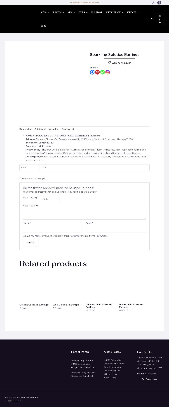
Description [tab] (25, 129)
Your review (31, 205)
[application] (47, 12)
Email (89, 223)
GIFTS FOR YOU (114, 12)
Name (27, 223)
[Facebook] (159, 3)
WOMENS (58, 12)
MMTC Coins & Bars (113, 360)
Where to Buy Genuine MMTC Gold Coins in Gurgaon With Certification (83, 364)
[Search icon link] (152, 19)
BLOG (43, 26)
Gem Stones (110, 378)
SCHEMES (132, 12)
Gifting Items (110, 374)
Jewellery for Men (112, 367)
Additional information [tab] (47, 129)
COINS (83, 12)
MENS (45, 12)
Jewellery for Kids (112, 371)
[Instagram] (153, 3)
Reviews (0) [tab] (68, 129)
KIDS (71, 12)
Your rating (31, 197)
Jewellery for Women (114, 364)
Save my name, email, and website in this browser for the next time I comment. (66, 236)
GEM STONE (96, 12)
